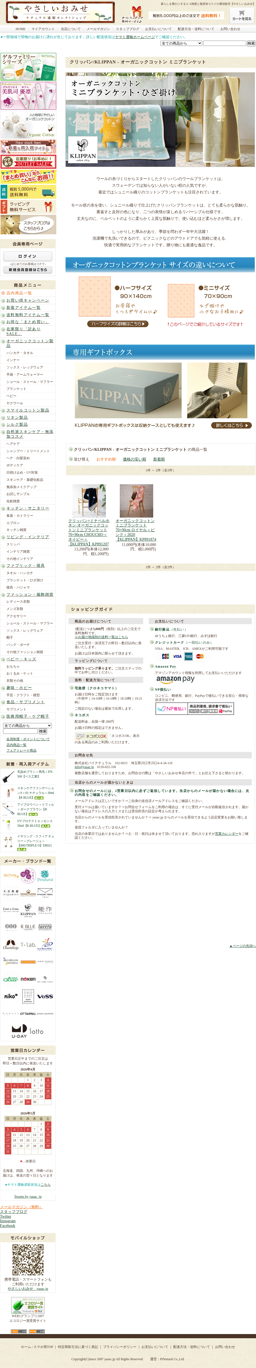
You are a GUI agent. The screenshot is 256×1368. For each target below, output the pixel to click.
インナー (13, 360)
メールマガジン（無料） (21, 1207)
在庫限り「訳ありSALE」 (23, 331)
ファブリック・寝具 (25, 566)
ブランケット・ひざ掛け (24, 580)
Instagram (8, 1221)
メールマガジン (98, 29)
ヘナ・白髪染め (18, 458)
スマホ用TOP (43, 1347)
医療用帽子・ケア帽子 (27, 716)
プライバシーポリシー (119, 1347)
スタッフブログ (127, 29)
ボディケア (14, 465)
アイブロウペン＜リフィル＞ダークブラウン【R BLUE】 (35, 809)
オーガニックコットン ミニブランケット (163, 62)
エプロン (13, 523)
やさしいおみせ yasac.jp (28, 1289)
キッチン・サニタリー (27, 508)
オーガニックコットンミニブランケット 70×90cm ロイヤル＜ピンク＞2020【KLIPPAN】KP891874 (136, 530)
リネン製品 (17, 417)
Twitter (5, 1216)
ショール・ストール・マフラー (29, 382)
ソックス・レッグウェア (24, 367)
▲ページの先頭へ (242, 946)
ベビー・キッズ (21, 659)
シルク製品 (17, 424)
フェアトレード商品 (21, 750)
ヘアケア (13, 444)
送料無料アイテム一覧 (27, 315)
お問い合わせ (230, 29)
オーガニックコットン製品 (29, 343)
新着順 (159, 459)
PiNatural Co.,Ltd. (172, 1359)
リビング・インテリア (27, 537)
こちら (46, 1185)
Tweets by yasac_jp (28, 1197)
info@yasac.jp (84, 767)
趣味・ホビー (19, 688)
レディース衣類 (18, 602)
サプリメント (16, 709)
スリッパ (13, 544)
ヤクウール (14, 403)
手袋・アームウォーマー (24, 375)
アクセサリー (16, 616)
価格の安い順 (134, 459)
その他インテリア (19, 559)
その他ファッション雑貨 (24, 652)
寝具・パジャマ (18, 587)
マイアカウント (43, 29)
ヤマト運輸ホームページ (135, 37)
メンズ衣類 (14, 609)
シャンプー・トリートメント (28, 451)
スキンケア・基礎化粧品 (24, 480)
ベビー (11, 396)
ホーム (26, 1347)
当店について (71, 29)
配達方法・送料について (196, 29)
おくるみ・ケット (19, 673)
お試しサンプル (18, 494)
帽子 (9, 637)
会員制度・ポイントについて (28, 739)
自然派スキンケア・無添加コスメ (29, 434)
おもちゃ (13, 666)
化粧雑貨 (13, 501)
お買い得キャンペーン (27, 300)
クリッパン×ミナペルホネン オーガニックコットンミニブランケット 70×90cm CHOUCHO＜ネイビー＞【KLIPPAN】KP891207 (88, 532)
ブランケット (16, 389)
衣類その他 (14, 681)
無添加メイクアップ (21, 487)
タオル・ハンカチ (19, 573)
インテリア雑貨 (18, 551)
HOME (20, 29)
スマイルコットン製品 (27, 410)
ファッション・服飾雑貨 (29, 594)
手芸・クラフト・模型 (23, 695)
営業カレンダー (226, 834)
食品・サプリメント (25, 702)
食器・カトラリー (19, 516)
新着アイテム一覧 (23, 308)
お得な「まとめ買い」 (27, 322)
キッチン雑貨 (16, 530)
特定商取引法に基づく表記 (78, 1347)
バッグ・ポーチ (18, 645)
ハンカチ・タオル (19, 353)
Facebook (7, 1226)
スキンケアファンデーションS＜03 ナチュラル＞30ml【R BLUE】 (35, 792)
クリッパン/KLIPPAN (93, 62)
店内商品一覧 (19, 293)
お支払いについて (158, 29)
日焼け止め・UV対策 (22, 472)
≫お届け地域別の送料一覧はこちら (101, 637)
